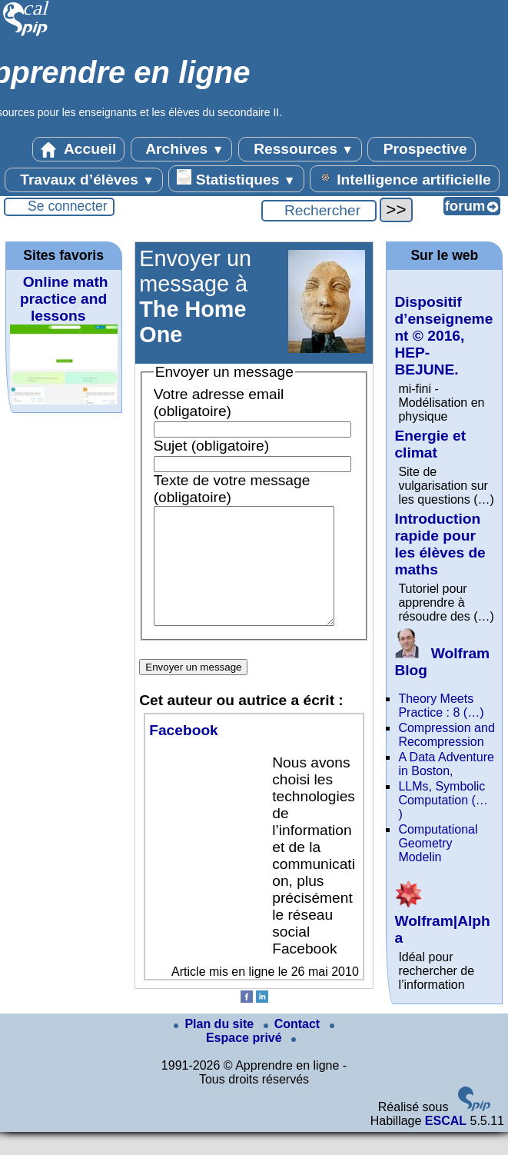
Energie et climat (430, 444)
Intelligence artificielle (404, 178)
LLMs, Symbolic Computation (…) (443, 800)
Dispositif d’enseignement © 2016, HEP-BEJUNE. (443, 336)
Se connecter (68, 206)
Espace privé (270, 1057)
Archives (181, 149)
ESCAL (445, 1143)
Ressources (300, 149)
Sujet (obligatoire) (211, 446)
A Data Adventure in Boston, (446, 764)
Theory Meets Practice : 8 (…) (440, 705)
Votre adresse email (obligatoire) (219, 402)
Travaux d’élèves (83, 179)
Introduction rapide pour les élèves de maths (439, 544)
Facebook (183, 753)
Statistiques (236, 178)
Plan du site (215, 1046)
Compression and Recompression (446, 734)
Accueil (78, 149)
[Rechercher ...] (319, 210)
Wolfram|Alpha (442, 921)
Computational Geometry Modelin (437, 843)
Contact (294, 1046)
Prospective (421, 149)
